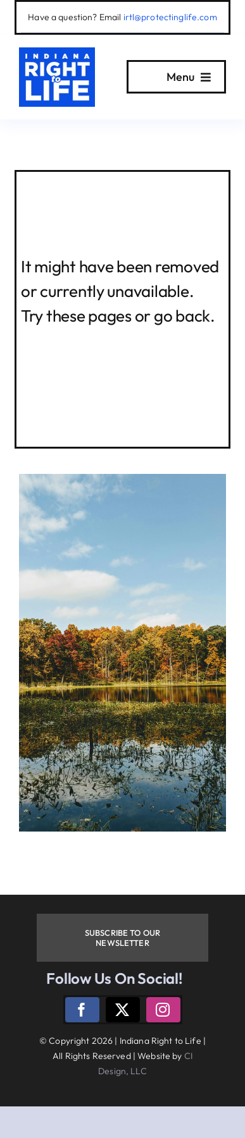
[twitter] (123, 1009)
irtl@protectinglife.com (170, 17)
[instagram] (163, 1009)
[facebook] (82, 1009)
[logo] (57, 52)
